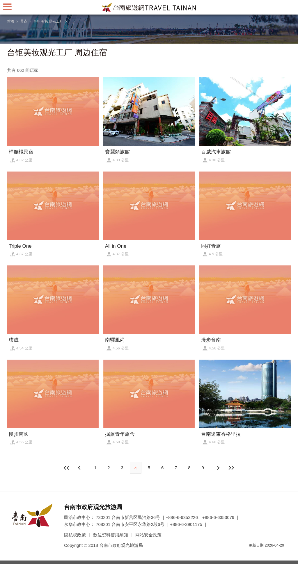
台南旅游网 (149, 7)
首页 (11, 21)
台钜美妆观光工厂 (48, 21)
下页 (80, 468)
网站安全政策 (148, 534)
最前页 (66, 468)
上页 (218, 468)
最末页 (231, 468)
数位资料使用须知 (110, 534)
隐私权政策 (75, 534)
